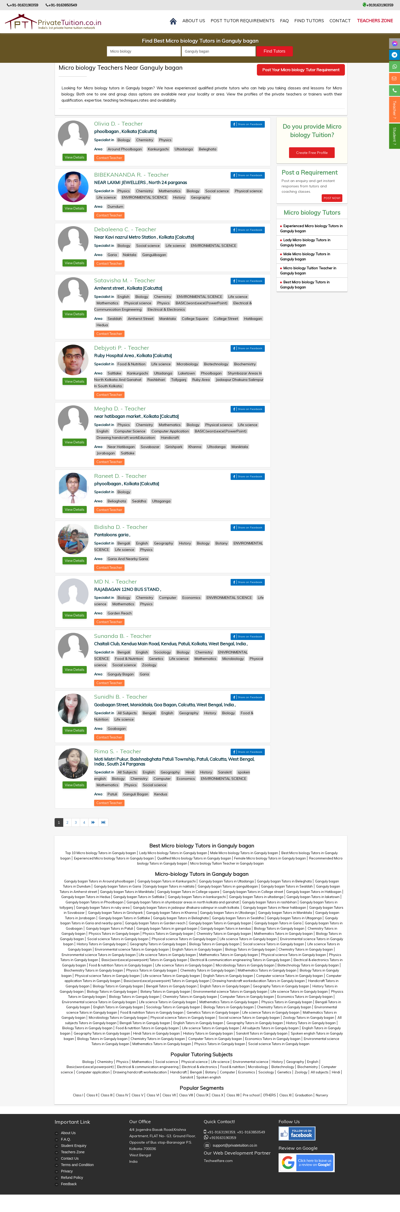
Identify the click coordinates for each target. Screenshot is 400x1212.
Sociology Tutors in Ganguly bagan (173, 1007)
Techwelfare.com (218, 1160)
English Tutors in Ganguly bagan (197, 949)
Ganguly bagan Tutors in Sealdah (287, 886)
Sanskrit (186, 1077)
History (277, 1062)
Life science (220, 1062)
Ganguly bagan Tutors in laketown (313, 897)
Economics (246, 1072)
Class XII (233, 1095)
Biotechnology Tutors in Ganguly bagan (308, 965)
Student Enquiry (73, 1146)
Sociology (266, 1072)
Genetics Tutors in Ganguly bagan (213, 1012)
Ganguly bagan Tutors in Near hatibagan (274, 907)
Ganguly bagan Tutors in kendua (226, 928)
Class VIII (186, 1095)
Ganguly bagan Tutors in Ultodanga (227, 913)
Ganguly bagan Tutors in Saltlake (139, 897)
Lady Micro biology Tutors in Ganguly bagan (305, 242)
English (312, 1062)
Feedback (69, 1184)
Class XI (285, 1095)
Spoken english (208, 1077)
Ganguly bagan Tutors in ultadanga (256, 897)
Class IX (202, 1095)
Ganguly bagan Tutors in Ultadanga (226, 881)
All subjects (320, 1072)
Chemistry (105, 1062)
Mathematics (142, 1062)
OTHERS (269, 1095)
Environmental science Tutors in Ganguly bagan (132, 949)
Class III (106, 1095)
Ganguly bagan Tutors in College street (253, 892)
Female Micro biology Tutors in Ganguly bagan (270, 858)
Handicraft (178, 1072)
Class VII (169, 1095)
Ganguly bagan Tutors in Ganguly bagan (220, 923)
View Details (74, 157)
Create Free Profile (312, 152)
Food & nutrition (232, 1067)
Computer (227, 1072)
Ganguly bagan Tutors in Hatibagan (313, 892)
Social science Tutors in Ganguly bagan (117, 939)
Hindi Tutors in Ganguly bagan (156, 1033)
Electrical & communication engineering (148, 1067)
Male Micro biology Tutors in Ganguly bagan (305, 256)
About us (193, 20)
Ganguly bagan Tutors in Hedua (85, 897)
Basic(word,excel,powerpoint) (90, 1067)
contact (340, 20)
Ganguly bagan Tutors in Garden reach (155, 923)
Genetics (284, 1072)
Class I (78, 1095)
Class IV (122, 1095)
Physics (122, 1062)
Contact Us (70, 1158)
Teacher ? (394, 110)
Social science (166, 1062)
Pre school (251, 1095)
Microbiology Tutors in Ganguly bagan (245, 965)
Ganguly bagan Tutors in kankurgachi (197, 897)
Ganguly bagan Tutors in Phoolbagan (94, 902)
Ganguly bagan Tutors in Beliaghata (181, 918)
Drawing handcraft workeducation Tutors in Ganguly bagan (258, 981)
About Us (68, 1133)
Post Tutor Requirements (242, 20)
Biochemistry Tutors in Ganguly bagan (93, 970)
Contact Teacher (109, 158)
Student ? (394, 136)
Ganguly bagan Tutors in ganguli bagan (166, 928)
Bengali (196, 1072)
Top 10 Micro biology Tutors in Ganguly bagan (100, 853)
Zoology (301, 1072)
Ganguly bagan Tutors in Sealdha (238, 918)
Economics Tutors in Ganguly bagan (305, 997)
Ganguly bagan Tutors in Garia (118, 886)
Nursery (322, 1095)
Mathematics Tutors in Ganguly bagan (283, 933)
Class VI (153, 1095)
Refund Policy (72, 1177)
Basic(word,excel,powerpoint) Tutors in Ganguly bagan (144, 960)
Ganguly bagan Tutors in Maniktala (127, 892)
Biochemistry (307, 1067)
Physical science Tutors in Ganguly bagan (184, 939)
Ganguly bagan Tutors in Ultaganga (294, 918)
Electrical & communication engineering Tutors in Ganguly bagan (240, 960)
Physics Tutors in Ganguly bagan (114, 933)
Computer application (93, 1072)
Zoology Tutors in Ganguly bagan (308, 1017)
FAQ (284, 20)
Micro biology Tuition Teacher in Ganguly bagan (227, 863)
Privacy (67, 1171)
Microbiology (258, 1067)
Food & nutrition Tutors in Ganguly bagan (120, 965)
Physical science (194, 1062)
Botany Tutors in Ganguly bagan (165, 991)
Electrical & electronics (199, 1067)
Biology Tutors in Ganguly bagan (279, 928)
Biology (88, 1062)
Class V (137, 1095)
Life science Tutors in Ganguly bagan (248, 939)
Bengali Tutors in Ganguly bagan (171, 986)
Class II (91, 1095)
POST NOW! (332, 198)
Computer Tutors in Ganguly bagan (247, 997)
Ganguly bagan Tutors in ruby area (103, 907)
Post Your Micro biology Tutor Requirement (301, 69)
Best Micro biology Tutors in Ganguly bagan (305, 284)
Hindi (336, 1072)
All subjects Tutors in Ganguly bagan (270, 1028)
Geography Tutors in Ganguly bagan (158, 944)
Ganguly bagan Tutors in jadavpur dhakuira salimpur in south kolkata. (186, 907)
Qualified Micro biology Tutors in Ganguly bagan (194, 858)
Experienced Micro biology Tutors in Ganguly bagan (114, 858)
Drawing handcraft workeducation (140, 1072)
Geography (295, 1062)
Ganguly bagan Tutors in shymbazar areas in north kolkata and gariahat (183, 902)
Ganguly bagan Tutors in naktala (169, 886)
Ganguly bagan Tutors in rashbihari (269, 902)
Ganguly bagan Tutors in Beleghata (284, 881)
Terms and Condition (77, 1165)
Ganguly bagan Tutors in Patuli (109, 928)
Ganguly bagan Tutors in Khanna (171, 913)
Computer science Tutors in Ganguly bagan (289, 976)
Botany (211, 1072)
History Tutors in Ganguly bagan (102, 944)
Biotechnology (282, 1067)
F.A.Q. (66, 1139)
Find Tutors (309, 20)
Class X (217, 1095)
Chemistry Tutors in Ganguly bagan (224, 933)
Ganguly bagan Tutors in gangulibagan (228, 886)
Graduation (303, 1095)
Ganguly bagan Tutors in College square (188, 892)
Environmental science (250, 1062)
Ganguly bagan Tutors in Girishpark (115, 913)
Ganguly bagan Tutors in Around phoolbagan (99, 881)
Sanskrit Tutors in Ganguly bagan (262, 1033)
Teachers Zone (375, 20)
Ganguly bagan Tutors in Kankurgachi (167, 881)
